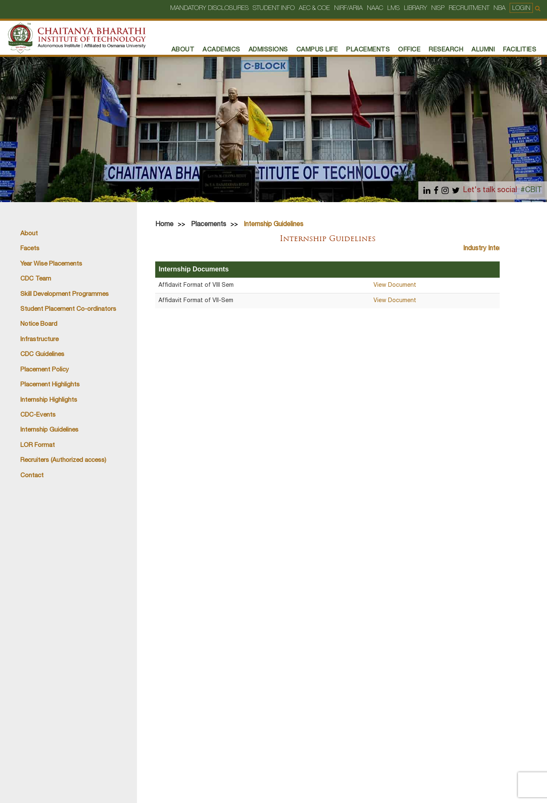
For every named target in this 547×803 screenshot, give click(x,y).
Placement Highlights (50, 385)
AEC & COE (314, 8)
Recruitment (469, 8)
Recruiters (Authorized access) (63, 460)
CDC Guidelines (42, 354)
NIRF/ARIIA (348, 8)
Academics (221, 50)
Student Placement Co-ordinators (68, 309)
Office (409, 50)
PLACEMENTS (368, 50)
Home (164, 225)
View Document (395, 285)
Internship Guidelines (49, 430)
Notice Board (38, 324)
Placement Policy (44, 370)
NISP (437, 8)
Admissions (268, 50)
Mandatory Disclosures (209, 8)
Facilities (519, 50)
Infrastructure (39, 340)
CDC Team (35, 279)
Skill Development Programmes (64, 294)
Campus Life (317, 50)
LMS (393, 8)
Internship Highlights (48, 400)
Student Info (274, 8)
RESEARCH (446, 50)
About (183, 50)
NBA (499, 8)
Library (415, 8)
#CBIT (531, 191)
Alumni (483, 50)
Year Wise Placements (51, 264)
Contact (32, 476)
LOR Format (37, 445)
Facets (29, 249)
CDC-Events (38, 415)
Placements (208, 225)
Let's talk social (490, 191)
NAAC (375, 8)
